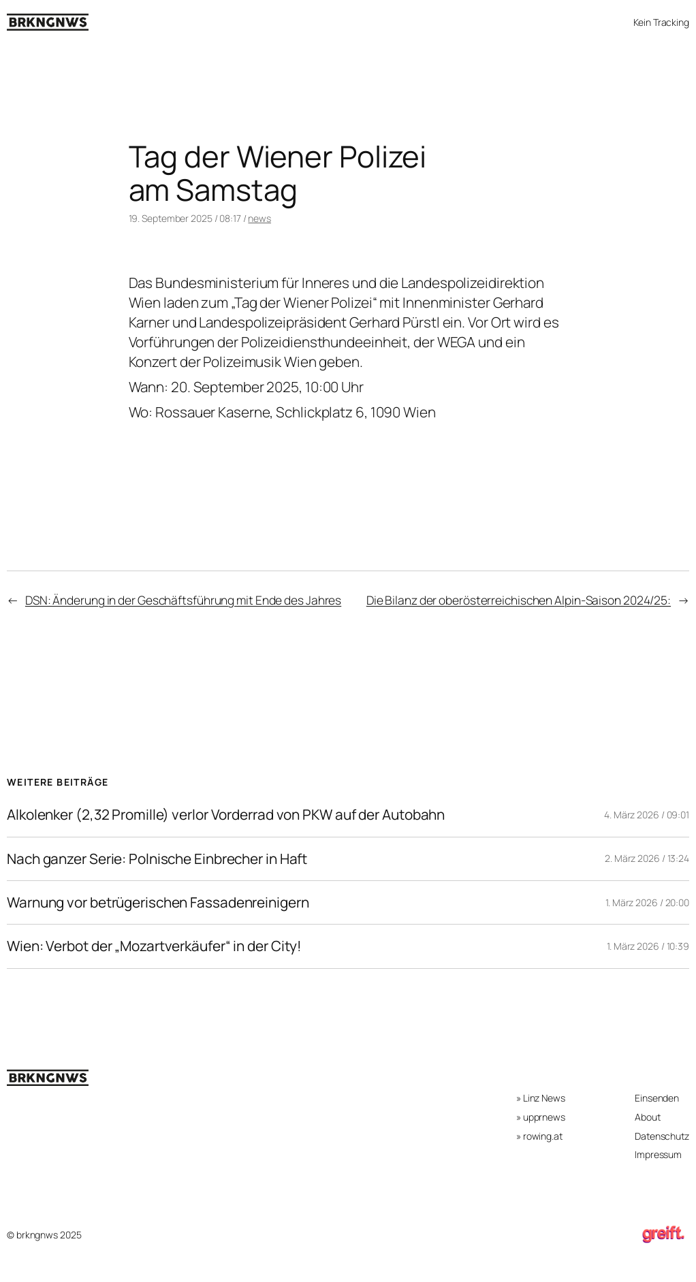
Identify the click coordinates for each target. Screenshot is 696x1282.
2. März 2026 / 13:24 (647, 858)
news (259, 218)
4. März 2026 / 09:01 (646, 814)
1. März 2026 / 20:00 (647, 902)
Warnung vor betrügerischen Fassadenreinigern (158, 902)
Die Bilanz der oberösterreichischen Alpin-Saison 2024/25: (518, 600)
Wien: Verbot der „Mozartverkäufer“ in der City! (154, 946)
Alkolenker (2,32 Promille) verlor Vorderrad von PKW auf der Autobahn (226, 814)
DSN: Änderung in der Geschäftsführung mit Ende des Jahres (183, 600)
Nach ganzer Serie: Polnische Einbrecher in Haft (157, 859)
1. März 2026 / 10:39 (648, 946)
